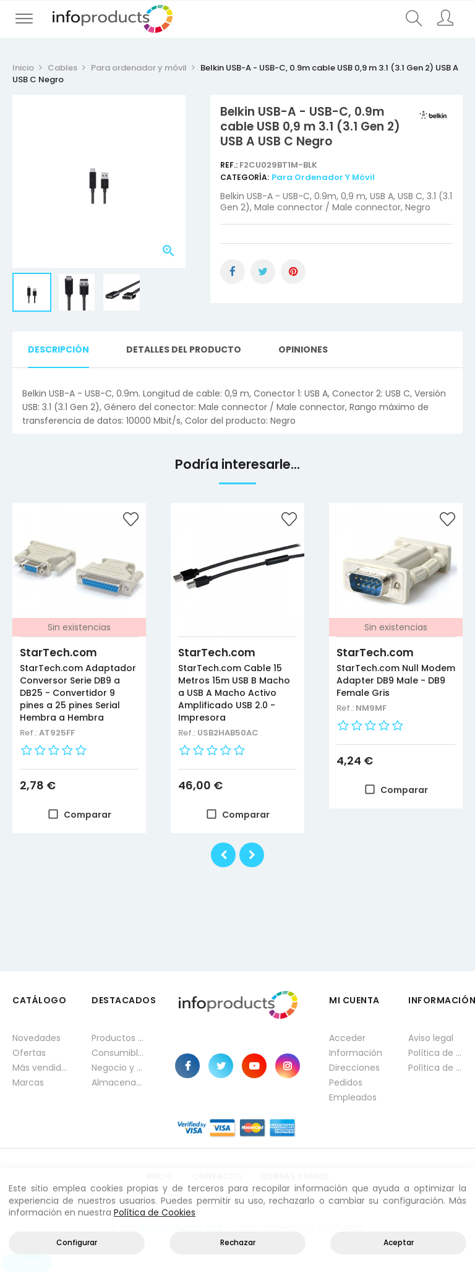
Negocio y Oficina (119, 1067)
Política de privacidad (435, 1053)
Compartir (232, 271)
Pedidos (345, 1082)
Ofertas (29, 1053)
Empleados (353, 1097)
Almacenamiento (119, 1082)
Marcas (28, 1082)
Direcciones (354, 1067)
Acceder (347, 1038)
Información (355, 1053)
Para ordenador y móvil (323, 177)
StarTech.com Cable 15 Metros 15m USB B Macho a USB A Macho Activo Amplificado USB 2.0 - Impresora (234, 693)
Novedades (36, 1038)
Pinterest (293, 271)
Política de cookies (435, 1067)
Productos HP (119, 1038)
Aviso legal (430, 1038)
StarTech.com (58, 652)
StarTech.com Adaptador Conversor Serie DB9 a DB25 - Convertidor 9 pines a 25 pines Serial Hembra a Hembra (78, 693)
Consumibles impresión (119, 1053)
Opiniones (303, 349)
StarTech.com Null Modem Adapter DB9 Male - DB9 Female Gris (395, 680)
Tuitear (262, 271)
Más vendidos (39, 1067)
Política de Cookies (154, 1212)
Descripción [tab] (58, 349)
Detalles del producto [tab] (183, 349)
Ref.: (229, 165)
